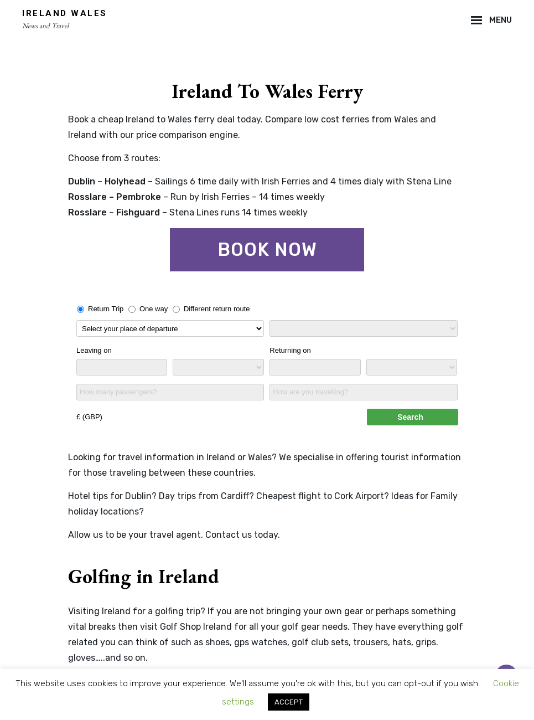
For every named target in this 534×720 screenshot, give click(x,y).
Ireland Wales (64, 13)
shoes (217, 642)
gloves (81, 657)
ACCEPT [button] (288, 702)
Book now (267, 249)
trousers (370, 642)
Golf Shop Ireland (196, 626)
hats (401, 642)
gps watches (260, 642)
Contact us (228, 534)
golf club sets (320, 642)
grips (426, 642)
